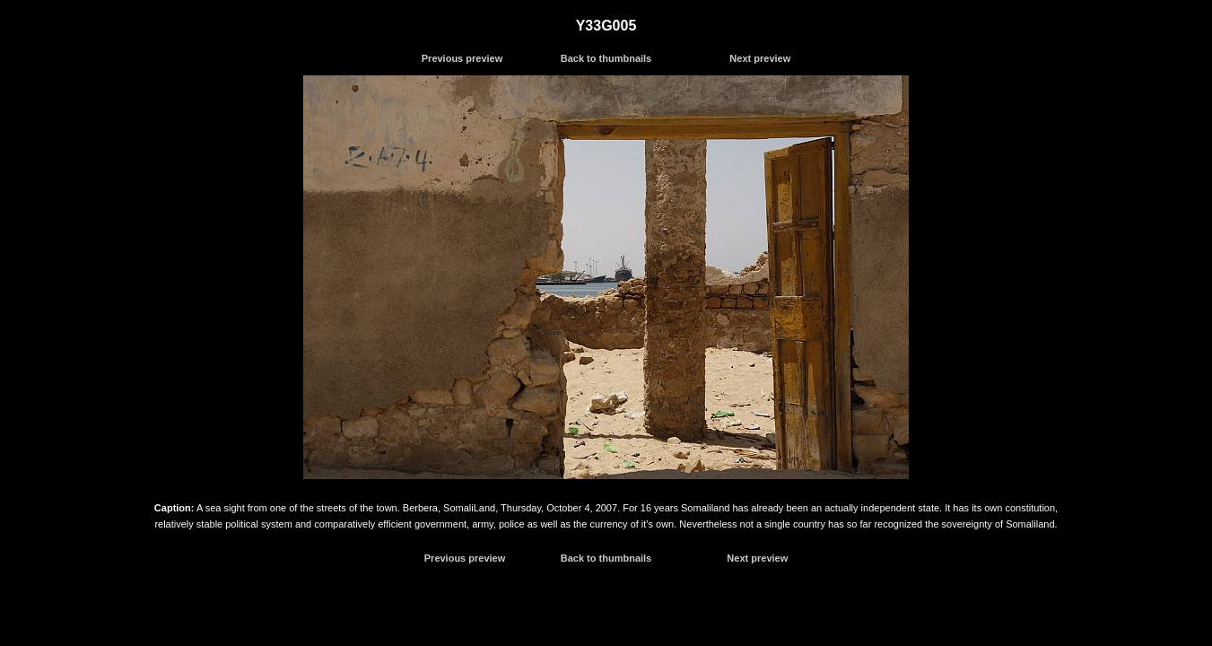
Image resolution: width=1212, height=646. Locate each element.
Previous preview (462, 58)
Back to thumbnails (606, 58)
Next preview (759, 58)
